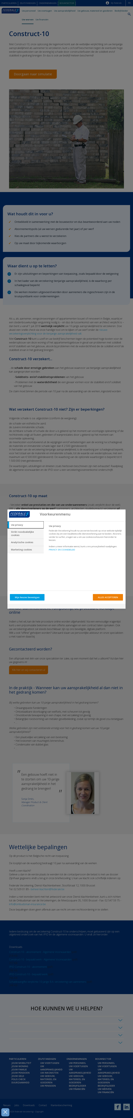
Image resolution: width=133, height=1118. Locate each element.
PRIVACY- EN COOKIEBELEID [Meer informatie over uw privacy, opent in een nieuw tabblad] (62, 549)
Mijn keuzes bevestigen (27, 597)
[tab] (25, 525)
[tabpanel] (85, 539)
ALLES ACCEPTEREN (108, 597)
